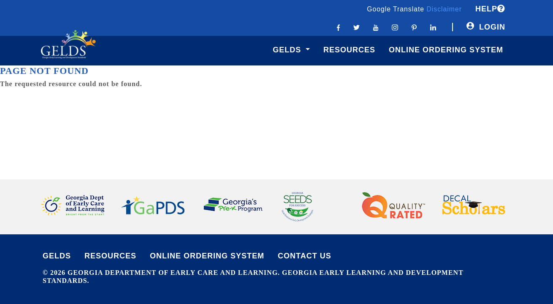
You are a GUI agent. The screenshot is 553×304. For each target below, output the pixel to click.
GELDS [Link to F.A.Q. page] (57, 256)
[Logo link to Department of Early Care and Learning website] (72, 204)
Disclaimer (444, 9)
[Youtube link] (376, 27)
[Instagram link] (395, 27)
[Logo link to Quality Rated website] (393, 204)
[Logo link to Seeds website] (297, 206)
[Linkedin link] (433, 27)
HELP (490, 9)
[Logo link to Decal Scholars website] (473, 204)
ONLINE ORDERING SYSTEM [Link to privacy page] (207, 256)
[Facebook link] (338, 27)
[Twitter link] (356, 27)
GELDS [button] (288, 50)
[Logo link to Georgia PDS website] (152, 204)
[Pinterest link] (414, 27)
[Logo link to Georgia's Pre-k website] (233, 204)
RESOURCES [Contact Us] (110, 256)
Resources (349, 50)
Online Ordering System (446, 50)
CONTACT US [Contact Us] (304, 256)
